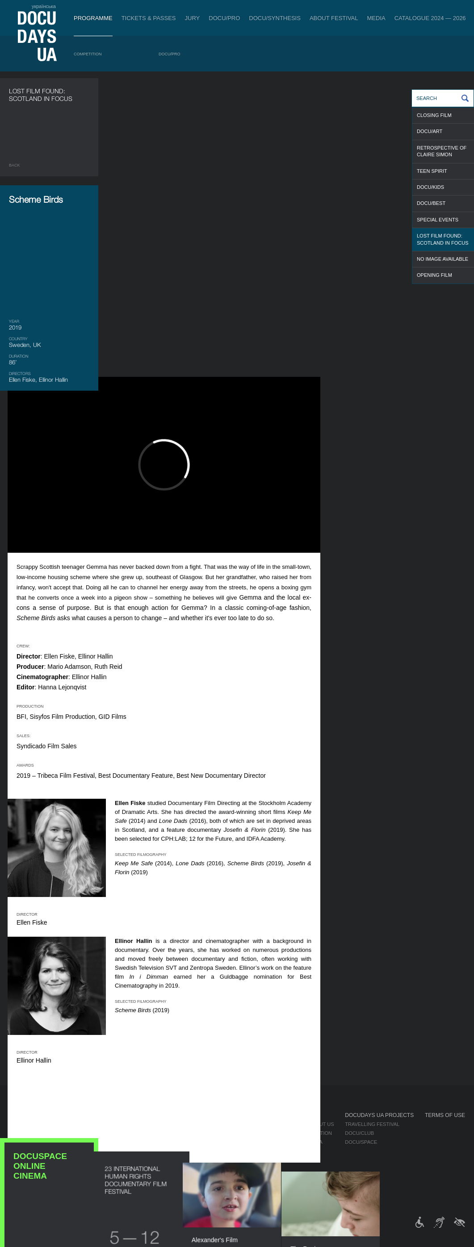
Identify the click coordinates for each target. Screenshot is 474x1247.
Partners (243, 1151)
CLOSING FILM (434, 115)
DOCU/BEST (431, 203)
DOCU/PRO (224, 18)
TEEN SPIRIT (432, 171)
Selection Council (255, 1133)
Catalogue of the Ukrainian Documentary (161, 1142)
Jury (192, 18)
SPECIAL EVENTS (437, 219)
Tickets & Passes (149, 18)
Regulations (247, 1124)
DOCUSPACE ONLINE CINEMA (49, 558)
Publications (27, 1124)
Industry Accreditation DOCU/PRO (149, 1124)
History (241, 1177)
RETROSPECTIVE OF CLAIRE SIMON (441, 151)
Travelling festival (372, 1124)
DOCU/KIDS (430, 187)
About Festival (334, 18)
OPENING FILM (434, 275)
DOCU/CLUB (359, 1133)
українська (44, 6)
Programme (93, 18)
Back (14, 165)
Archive (241, 1186)
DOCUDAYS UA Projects (379, 1115)
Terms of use (445, 1115)
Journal (21, 1115)
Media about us (313, 1124)
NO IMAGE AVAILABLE (442, 259)
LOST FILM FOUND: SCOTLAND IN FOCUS (443, 239)
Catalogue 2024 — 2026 (430, 18)
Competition (88, 54)
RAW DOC (114, 1133)
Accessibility (248, 1160)
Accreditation (312, 1133)
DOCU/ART (429, 131)
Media (376, 18)
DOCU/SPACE (361, 1142)
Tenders (242, 1169)
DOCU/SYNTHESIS (275, 18)
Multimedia (308, 1142)
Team (237, 1142)
